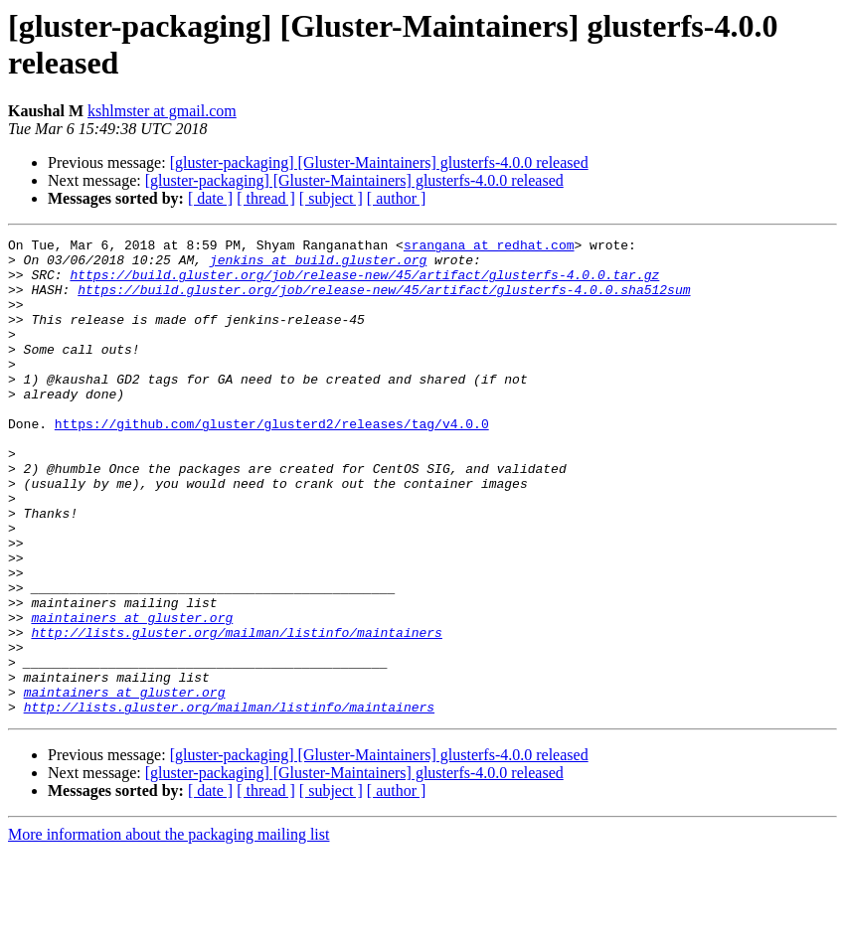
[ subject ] (331, 198)
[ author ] (396, 198)
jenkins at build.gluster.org (318, 265)
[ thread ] (266, 198)
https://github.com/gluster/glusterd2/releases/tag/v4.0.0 (272, 462)
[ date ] (210, 198)
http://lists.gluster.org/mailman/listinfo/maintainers (236, 712)
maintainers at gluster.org (132, 695)
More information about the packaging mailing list (168, 929)
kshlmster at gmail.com (162, 110)
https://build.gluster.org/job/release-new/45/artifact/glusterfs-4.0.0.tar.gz (364, 283)
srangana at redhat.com (489, 247)
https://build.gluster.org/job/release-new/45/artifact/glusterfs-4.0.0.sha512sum (384, 301)
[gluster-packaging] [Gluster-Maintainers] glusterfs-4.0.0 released (379, 162)
